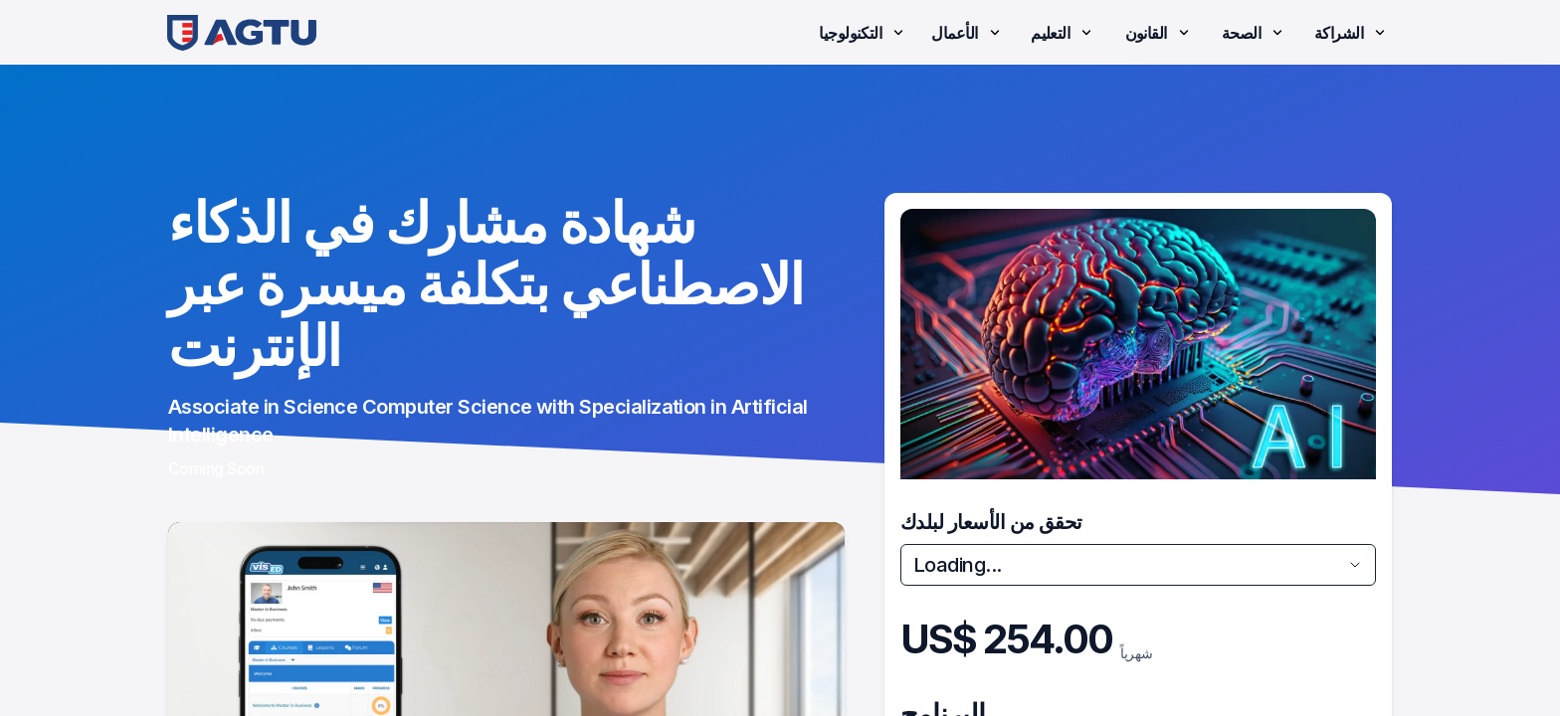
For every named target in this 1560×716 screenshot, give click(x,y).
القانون (1159, 33)
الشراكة (1351, 33)
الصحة (1254, 33)
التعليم (1063, 33)
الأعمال (967, 33)
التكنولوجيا (863, 33)
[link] (241, 32)
